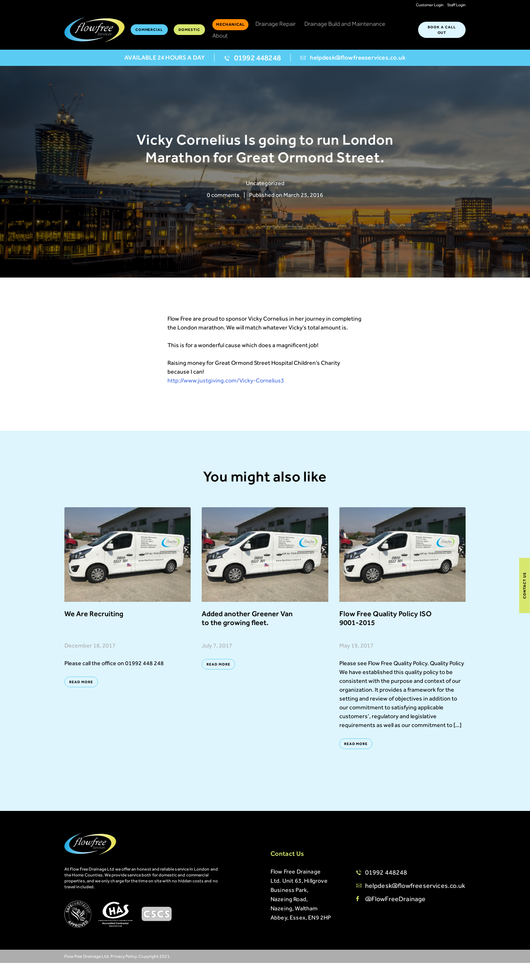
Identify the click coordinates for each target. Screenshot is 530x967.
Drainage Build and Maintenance (344, 25)
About (220, 36)
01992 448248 (253, 62)
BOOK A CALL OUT (442, 31)
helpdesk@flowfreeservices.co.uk (352, 62)
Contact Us (524, 585)
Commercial (149, 31)
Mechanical (230, 26)
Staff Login (456, 4)
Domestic (189, 31)
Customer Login (430, 4)
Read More (81, 686)
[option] (265, 151)
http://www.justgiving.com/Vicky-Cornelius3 (225, 384)
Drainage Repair (275, 25)
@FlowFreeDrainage (395, 903)
